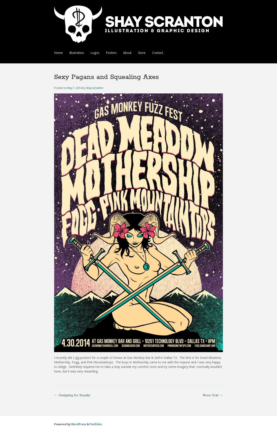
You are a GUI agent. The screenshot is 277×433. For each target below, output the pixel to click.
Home (58, 53)
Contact (157, 53)
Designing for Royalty (72, 395)
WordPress (78, 424)
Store (142, 53)
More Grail (213, 395)
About (127, 53)
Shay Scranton (94, 88)
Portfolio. (96, 424)
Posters (111, 53)
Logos (94, 53)
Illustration (76, 53)
